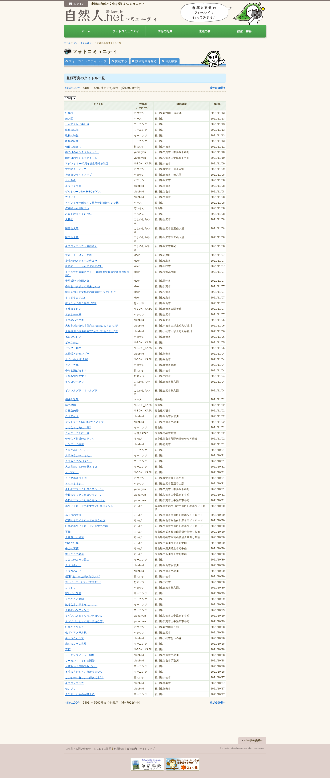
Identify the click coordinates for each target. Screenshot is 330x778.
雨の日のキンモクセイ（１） (82, 157)
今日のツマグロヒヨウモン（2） (84, 494)
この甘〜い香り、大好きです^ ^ (84, 677)
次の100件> (217, 88)
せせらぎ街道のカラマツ (80, 438)
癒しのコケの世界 (76, 643)
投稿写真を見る (146, 61)
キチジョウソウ (74, 683)
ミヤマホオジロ (74, 483)
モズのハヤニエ (74, 319)
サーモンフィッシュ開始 (80, 655)
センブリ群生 (73, 348)
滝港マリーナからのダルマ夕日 (84, 266)
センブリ (70, 688)
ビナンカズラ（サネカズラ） (82, 390)
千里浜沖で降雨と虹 (77, 280)
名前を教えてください (78, 213)
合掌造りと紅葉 (74, 537)
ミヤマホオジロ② (76, 478)
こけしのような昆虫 (77, 559)
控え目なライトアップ (78, 174)
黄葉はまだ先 (73, 308)
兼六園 (69, 118)
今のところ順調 (74, 599)
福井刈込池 (72, 399)
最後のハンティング (77, 610)
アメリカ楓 (72, 364)
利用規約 (119, 748)
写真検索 (171, 61)
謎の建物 (70, 405)
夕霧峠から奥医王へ (77, 208)
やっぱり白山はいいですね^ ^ (83, 582)
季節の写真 (165, 31)
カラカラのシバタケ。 (78, 461)
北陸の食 (204, 31)
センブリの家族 (74, 444)
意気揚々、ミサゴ (76, 169)
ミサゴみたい (73, 565)
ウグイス (70, 197)
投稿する (121, 61)
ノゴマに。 (72, 472)
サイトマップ (147, 748)
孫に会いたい (73, 336)
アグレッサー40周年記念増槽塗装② (86, 163)
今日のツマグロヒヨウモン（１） (85, 500)
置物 (68, 531)
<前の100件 (72, 88)
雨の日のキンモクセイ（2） (82, 152)
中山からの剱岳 (74, 554)
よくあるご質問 (102, 748)
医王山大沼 (72, 228)
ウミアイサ (72, 416)
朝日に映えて (73, 146)
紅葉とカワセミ (74, 627)
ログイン (76, 3)
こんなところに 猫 (77, 433)
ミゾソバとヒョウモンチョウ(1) (84, 621)
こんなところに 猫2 (78, 427)
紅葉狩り (70, 113)
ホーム (86, 31)
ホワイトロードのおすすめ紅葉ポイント (89, 506)
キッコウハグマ (74, 381)
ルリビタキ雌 (73, 185)
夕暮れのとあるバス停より (81, 260)
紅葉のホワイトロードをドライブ (85, 520)
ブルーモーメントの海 (78, 255)
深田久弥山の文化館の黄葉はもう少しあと (90, 291)
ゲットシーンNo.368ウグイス (83, 191)
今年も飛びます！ (76, 370)
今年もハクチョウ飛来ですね (82, 286)
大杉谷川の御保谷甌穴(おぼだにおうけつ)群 (91, 325)
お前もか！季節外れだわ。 (81, 666)
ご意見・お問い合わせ (78, 748)
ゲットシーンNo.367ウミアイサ (84, 422)
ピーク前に (72, 342)
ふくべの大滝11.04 (76, 359)
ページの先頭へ (252, 740)
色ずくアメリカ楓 (76, 632)
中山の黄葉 (72, 548)
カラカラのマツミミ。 (78, 455)
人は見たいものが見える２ (81, 466)
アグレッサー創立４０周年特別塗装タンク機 (92, 202)
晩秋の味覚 (72, 129)
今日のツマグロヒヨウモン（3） (84, 489)
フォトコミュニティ (125, 31)
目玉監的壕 (72, 410)
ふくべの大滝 (73, 514)
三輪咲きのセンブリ (77, 353)
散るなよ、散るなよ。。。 (81, 604)
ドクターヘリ (73, 314)
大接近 (69, 219)
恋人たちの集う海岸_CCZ (80, 303)
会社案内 (132, 748)
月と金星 (70, 180)
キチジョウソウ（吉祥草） (81, 246)
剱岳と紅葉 (72, 543)
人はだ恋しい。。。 (77, 450)
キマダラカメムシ (76, 297)
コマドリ (70, 587)
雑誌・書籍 (244, 31)
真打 (68, 649)
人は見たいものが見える (80, 694)
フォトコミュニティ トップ (88, 61)
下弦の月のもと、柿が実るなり (84, 671)
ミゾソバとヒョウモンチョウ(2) (84, 615)
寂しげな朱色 (73, 593)
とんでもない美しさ (77, 124)
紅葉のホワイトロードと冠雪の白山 (86, 526)
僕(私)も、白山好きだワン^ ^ (82, 576)
